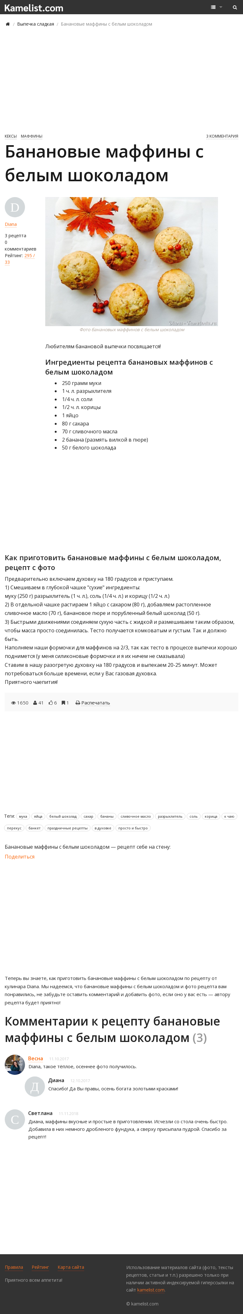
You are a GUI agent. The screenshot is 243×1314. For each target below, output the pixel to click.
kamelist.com (151, 1290)
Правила (14, 1267)
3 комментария (222, 136)
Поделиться (19, 856)
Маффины (31, 136)
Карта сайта (71, 1267)
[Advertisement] (121, 79)
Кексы (11, 136)
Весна (35, 1058)
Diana (11, 224)
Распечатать (95, 702)
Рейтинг (40, 1267)
